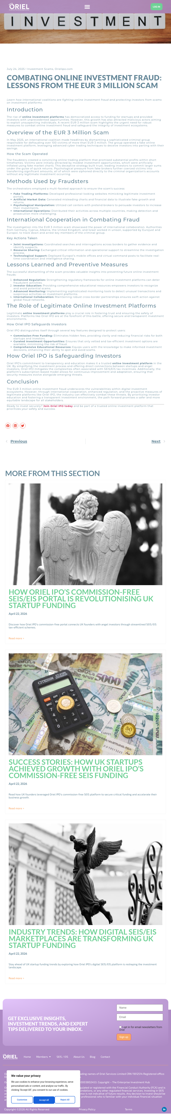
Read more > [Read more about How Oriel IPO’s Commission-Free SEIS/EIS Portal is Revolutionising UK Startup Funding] (16, 638)
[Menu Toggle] (86, 7)
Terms (128, 1109)
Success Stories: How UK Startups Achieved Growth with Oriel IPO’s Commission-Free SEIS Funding (76, 769)
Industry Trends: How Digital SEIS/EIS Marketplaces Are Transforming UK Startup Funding (82, 939)
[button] (8, 426)
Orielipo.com (64, 69)
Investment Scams (40, 69)
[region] (43, 1089)
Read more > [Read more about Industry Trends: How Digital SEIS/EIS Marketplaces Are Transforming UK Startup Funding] (16, 978)
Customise (21, 1100)
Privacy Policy (87, 1109)
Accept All (65, 1100)
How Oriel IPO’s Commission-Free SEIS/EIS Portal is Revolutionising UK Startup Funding (81, 599)
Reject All (44, 1100)
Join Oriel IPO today (58, 406)
